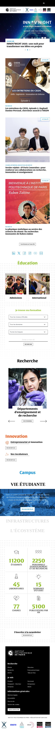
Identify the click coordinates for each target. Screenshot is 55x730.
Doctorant (31, 681)
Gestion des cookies (13, 704)
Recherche (11, 670)
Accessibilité (11, 698)
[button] (44, 3)
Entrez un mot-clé (28, 340)
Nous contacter (14, 709)
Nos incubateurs (19, 454)
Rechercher (28, 344)
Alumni (29, 687)
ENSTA (10, 673)
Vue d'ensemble (27, 421)
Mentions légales (13, 695)
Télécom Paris (32, 673)
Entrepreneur (31, 684)
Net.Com (41, 717)
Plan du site (11, 701)
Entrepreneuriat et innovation (26, 442)
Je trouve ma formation (28, 310)
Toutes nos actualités (27, 244)
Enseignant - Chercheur (14, 684)
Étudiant (10, 681)
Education (31, 667)
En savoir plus (11, 448)
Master (10, 667)
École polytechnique (33, 670)
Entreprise (10, 687)
